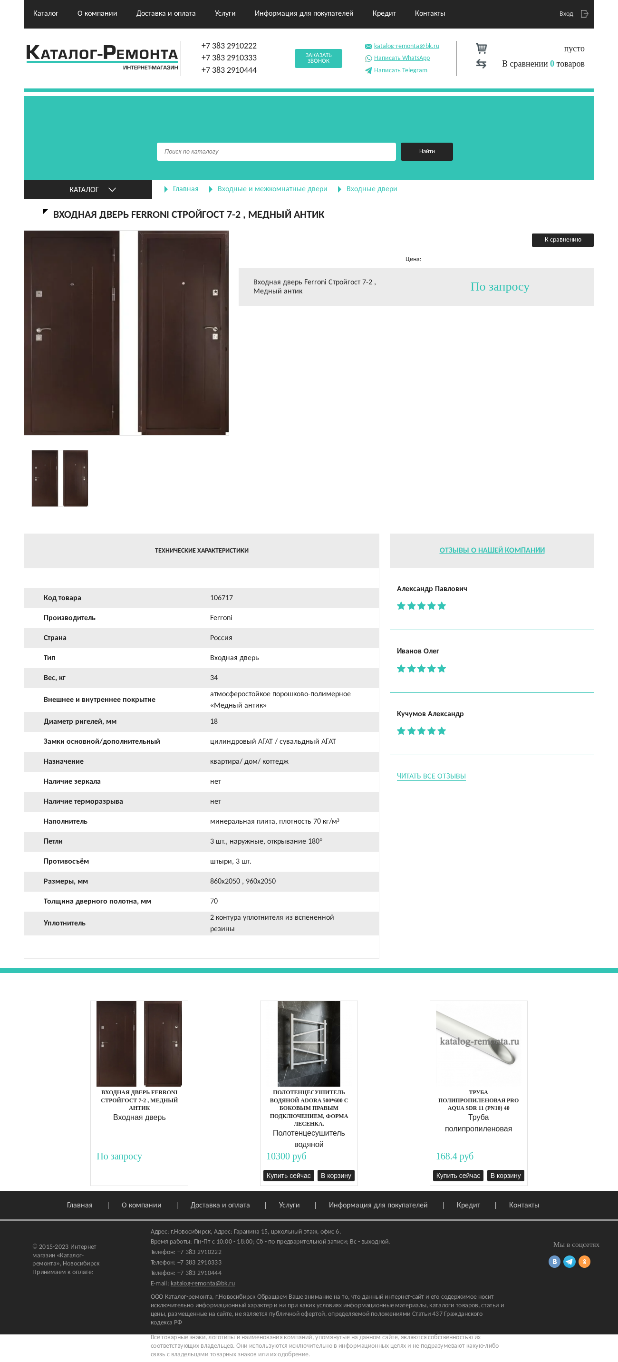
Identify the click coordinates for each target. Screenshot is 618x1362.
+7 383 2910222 (229, 46)
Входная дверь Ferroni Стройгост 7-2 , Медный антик (139, 1100)
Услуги (225, 14)
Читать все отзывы (431, 776)
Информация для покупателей (304, 14)
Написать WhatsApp (397, 57)
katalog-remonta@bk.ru (402, 45)
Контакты (430, 14)
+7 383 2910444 (229, 70)
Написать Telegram (396, 70)
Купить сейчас (289, 1175)
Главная (186, 189)
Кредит (384, 14)
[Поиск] (276, 152)
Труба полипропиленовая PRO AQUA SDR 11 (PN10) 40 (478, 1100)
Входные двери (372, 189)
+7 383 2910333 (229, 58)
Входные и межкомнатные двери (273, 189)
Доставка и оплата (166, 14)
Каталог (45, 14)
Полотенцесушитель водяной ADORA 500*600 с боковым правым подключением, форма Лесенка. (309, 1108)
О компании (97, 14)
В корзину (336, 1175)
